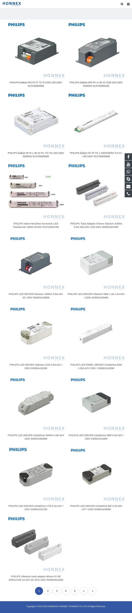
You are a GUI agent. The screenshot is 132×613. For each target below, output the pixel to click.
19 (92, 591)
